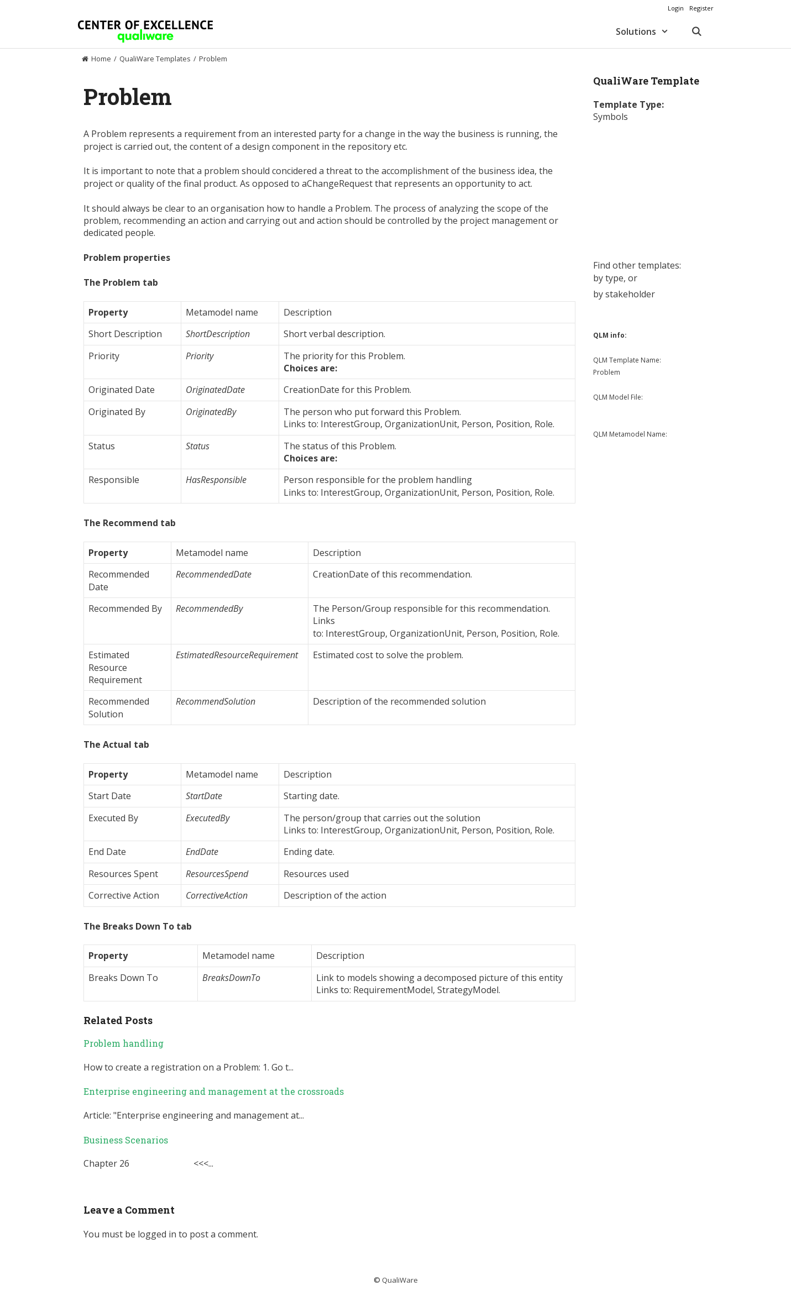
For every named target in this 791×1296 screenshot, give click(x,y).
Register (701, 8)
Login (676, 8)
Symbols (610, 117)
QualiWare (400, 1280)
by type (608, 278)
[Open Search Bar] (697, 31)
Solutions (648, 31)
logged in (157, 1234)
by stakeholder (624, 294)
